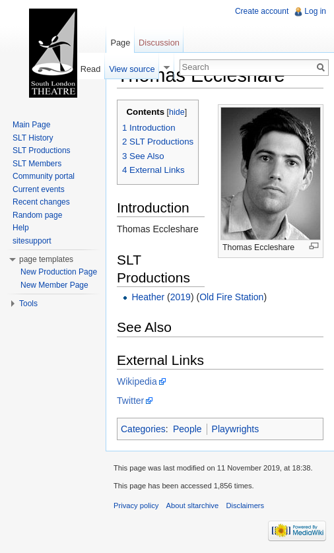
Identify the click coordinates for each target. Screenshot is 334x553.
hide (177, 112)
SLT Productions (42, 150)
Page (120, 43)
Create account (261, 11)
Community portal (44, 176)
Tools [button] (28, 303)
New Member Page (54, 285)
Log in (315, 11)
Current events (39, 189)
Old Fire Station (231, 297)
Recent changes (41, 202)
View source (131, 69)
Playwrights (235, 429)
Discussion (159, 43)
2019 (180, 297)
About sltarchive (192, 505)
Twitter (130, 400)
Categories (143, 429)
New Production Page (58, 271)
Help (21, 227)
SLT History (33, 138)
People (187, 429)
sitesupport (32, 240)
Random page (37, 215)
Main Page (31, 124)
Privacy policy (136, 505)
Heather (147, 297)
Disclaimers (245, 505)
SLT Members (37, 163)
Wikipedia (137, 381)
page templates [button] (46, 259)
